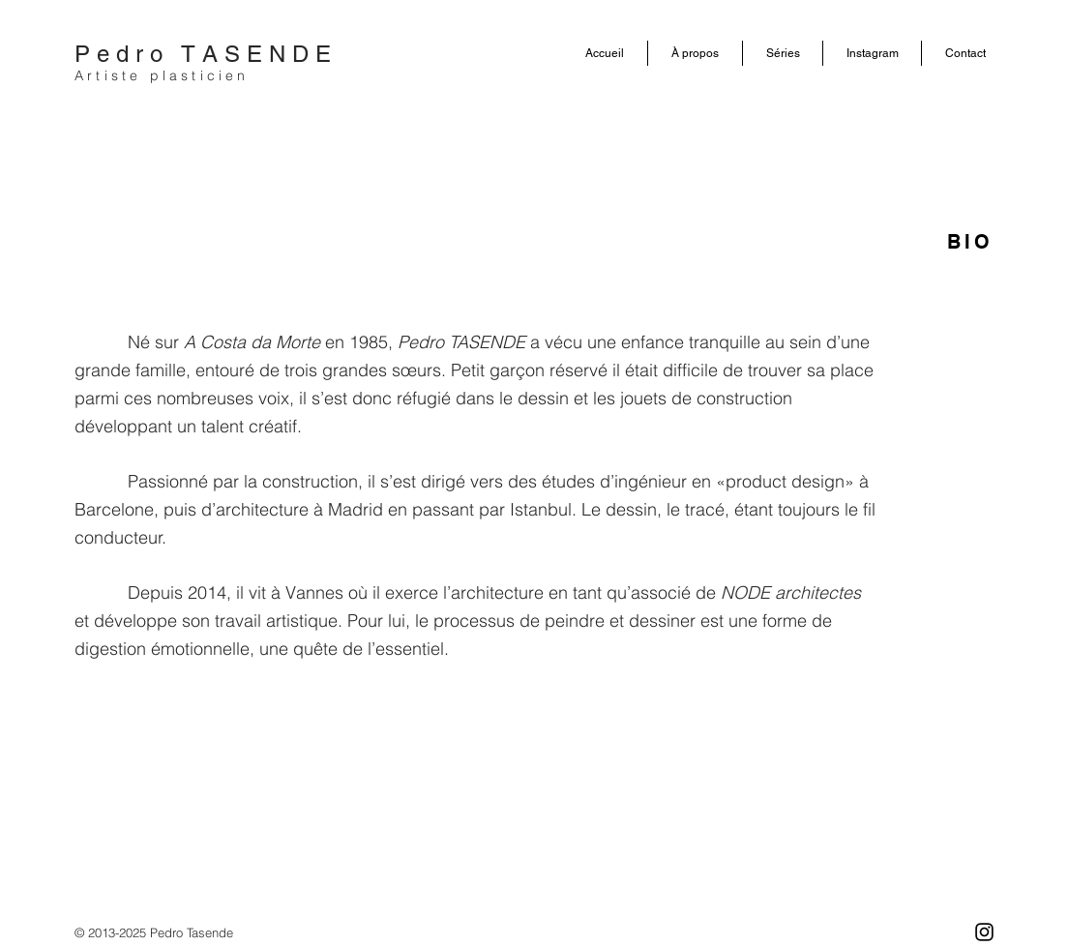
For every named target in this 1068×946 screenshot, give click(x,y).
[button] (695, 53)
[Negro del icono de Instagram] (984, 932)
